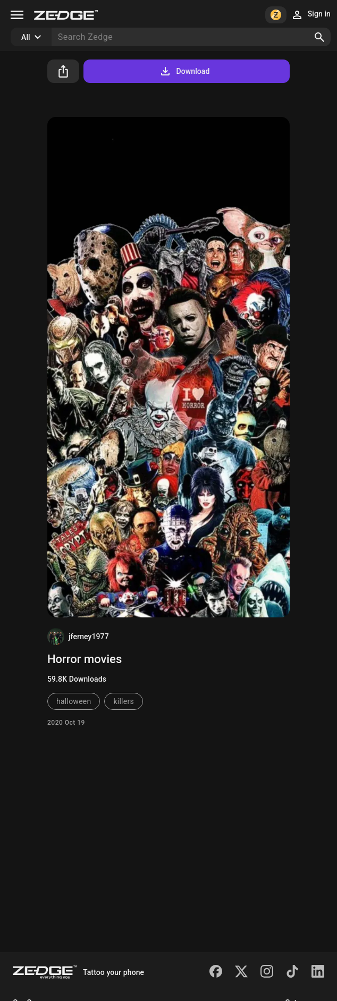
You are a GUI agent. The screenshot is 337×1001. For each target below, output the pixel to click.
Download (184, 71)
